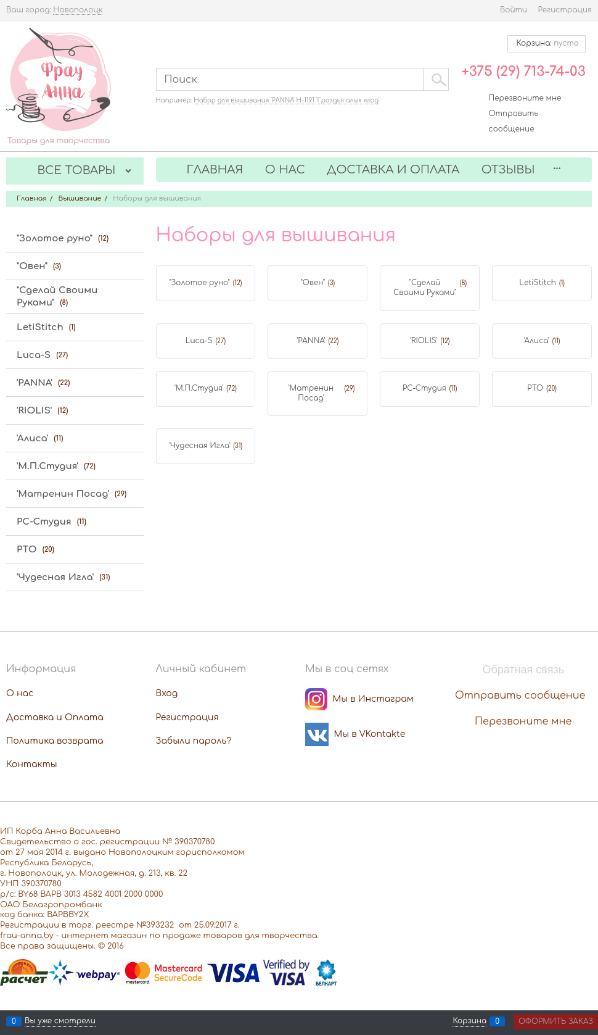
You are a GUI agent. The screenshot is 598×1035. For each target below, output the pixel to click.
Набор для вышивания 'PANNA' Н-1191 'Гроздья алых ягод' (286, 100)
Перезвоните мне (525, 98)
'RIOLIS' (423, 340)
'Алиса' (536, 340)
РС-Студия (424, 388)
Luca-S (199, 340)
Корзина (469, 1021)
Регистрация (565, 10)
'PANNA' (311, 340)
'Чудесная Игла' (199, 445)
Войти (513, 10)
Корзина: (546, 43)
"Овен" (313, 282)
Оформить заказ (555, 1021)
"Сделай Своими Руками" (424, 287)
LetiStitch (537, 282)
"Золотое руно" (199, 282)
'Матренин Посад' (311, 393)
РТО (535, 388)
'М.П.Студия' (198, 388)
